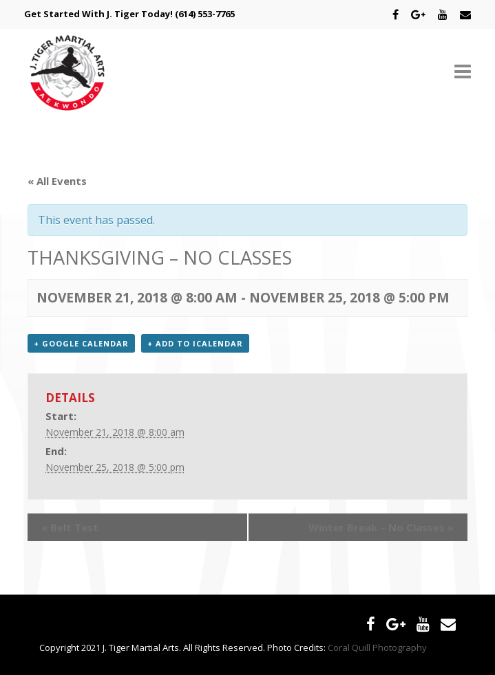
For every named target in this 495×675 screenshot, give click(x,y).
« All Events (57, 181)
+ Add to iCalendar (195, 343)
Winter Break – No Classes (381, 527)
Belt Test (69, 527)
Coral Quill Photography (377, 647)
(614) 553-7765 (205, 14)
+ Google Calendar (81, 343)
